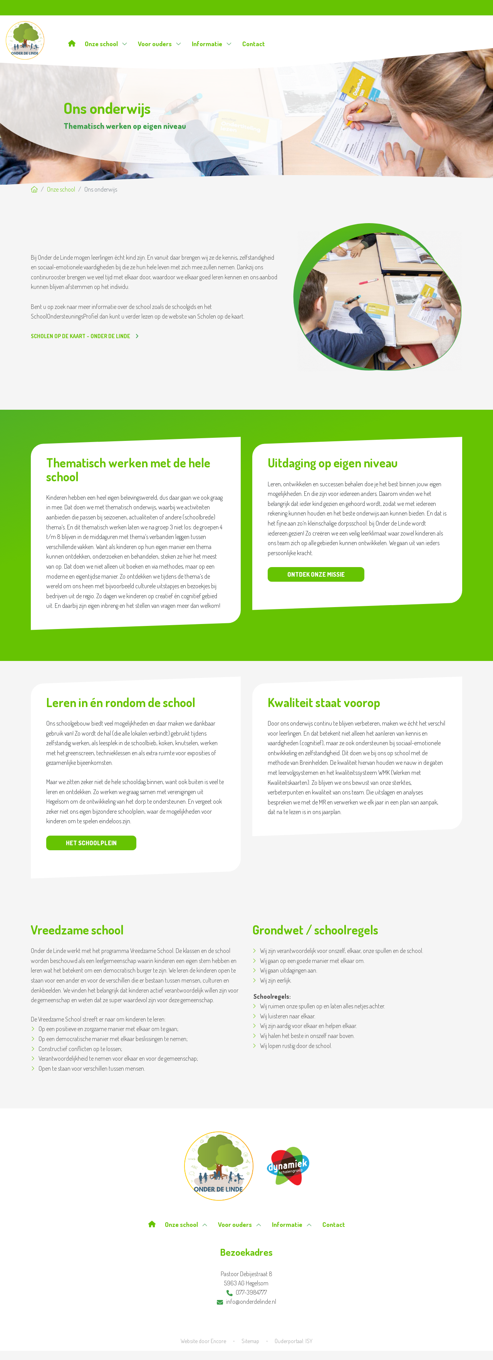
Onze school (106, 44)
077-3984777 (246, 1292)
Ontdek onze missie (316, 574)
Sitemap (250, 1340)
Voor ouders (159, 44)
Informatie (212, 44)
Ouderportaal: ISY (293, 1340)
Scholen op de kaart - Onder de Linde (81, 336)
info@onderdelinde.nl (246, 1301)
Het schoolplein (91, 843)
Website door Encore (203, 1340)
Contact (253, 44)
